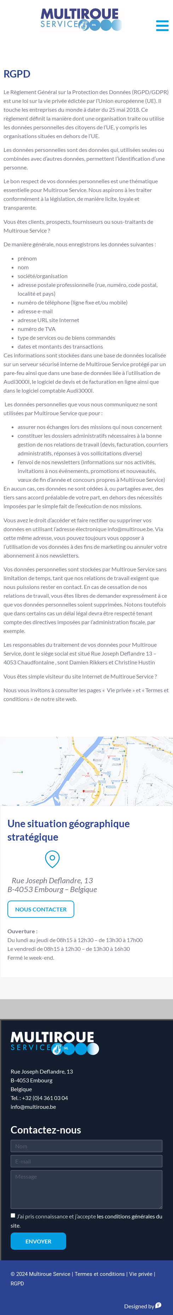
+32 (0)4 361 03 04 (45, 1097)
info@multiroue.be (33, 1106)
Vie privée (140, 1274)
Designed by (142, 1306)
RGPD (17, 1283)
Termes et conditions (100, 1274)
